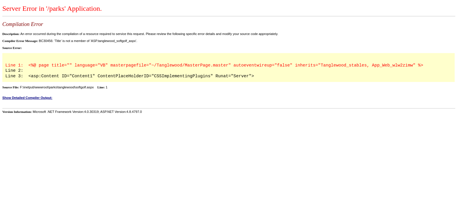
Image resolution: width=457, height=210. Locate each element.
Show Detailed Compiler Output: (27, 97)
